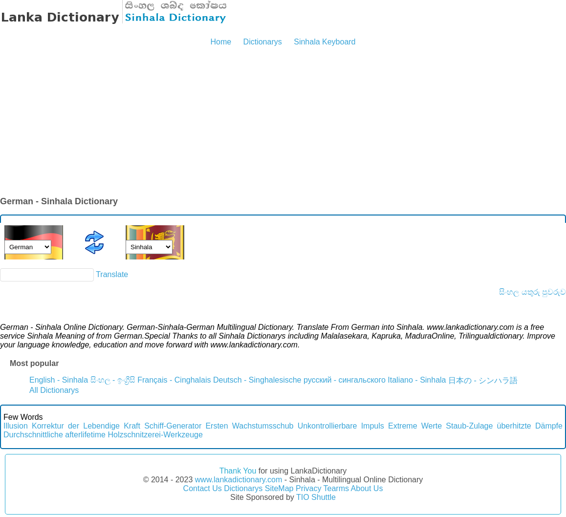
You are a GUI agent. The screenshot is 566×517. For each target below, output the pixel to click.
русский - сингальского (345, 380)
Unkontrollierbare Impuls (341, 426)
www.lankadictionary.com (238, 479)
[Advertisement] (283, 122)
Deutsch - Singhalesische (257, 380)
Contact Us (202, 488)
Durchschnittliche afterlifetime (54, 435)
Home (220, 42)
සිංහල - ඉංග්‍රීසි (112, 380)
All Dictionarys (54, 390)
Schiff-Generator (172, 426)
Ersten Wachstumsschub (249, 426)
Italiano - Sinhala (417, 380)
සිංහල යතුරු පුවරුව (532, 292)
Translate (112, 274)
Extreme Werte (415, 426)
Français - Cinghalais (174, 380)
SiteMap (279, 488)
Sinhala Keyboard (324, 42)
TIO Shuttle (316, 497)
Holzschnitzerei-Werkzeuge (155, 435)
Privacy (308, 488)
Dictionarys (262, 42)
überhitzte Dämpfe (530, 426)
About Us (367, 488)
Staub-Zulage (469, 426)
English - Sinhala (58, 380)
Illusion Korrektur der (41, 426)
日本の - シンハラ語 (483, 380)
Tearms (336, 488)
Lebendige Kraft (111, 426)
